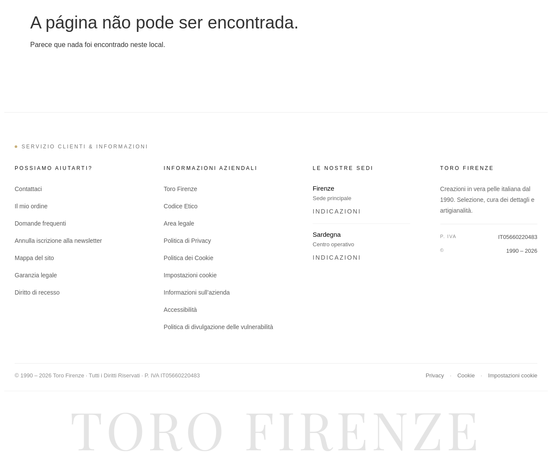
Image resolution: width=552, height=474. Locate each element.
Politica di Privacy (187, 240)
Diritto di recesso (37, 292)
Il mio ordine (31, 206)
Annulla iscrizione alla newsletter (58, 240)
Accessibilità (180, 309)
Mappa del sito (34, 257)
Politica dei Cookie (188, 257)
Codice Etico (181, 206)
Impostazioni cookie (190, 275)
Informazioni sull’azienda (197, 292)
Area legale (179, 223)
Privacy (435, 375)
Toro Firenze (181, 188)
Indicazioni (337, 211)
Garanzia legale (36, 275)
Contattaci (28, 188)
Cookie (465, 375)
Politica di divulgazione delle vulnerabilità (218, 326)
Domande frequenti (40, 223)
